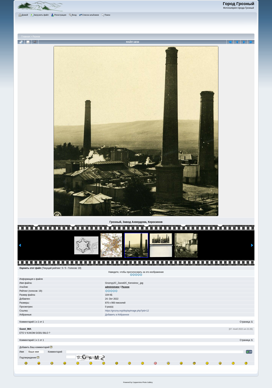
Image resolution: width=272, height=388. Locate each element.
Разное (36, 36)
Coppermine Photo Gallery (143, 382)
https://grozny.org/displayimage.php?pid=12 (127, 310)
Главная (25, 36)
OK (249, 351)
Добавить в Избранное (117, 314)
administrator (112, 287)
